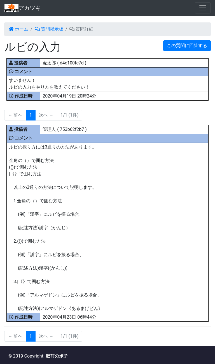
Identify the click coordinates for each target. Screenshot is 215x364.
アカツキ (22, 8)
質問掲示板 (49, 29)
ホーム (18, 29)
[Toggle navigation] (203, 7)
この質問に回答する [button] (187, 45)
